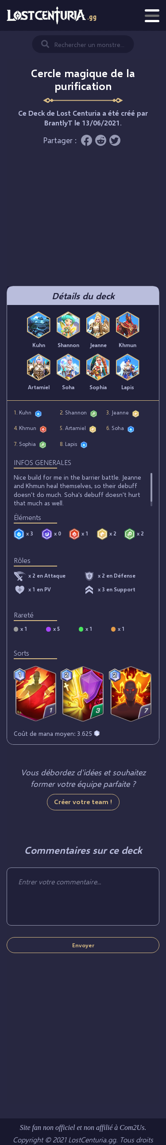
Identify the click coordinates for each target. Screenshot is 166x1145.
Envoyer (83, 945)
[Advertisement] (83, 219)
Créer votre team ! (83, 801)
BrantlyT (58, 122)
